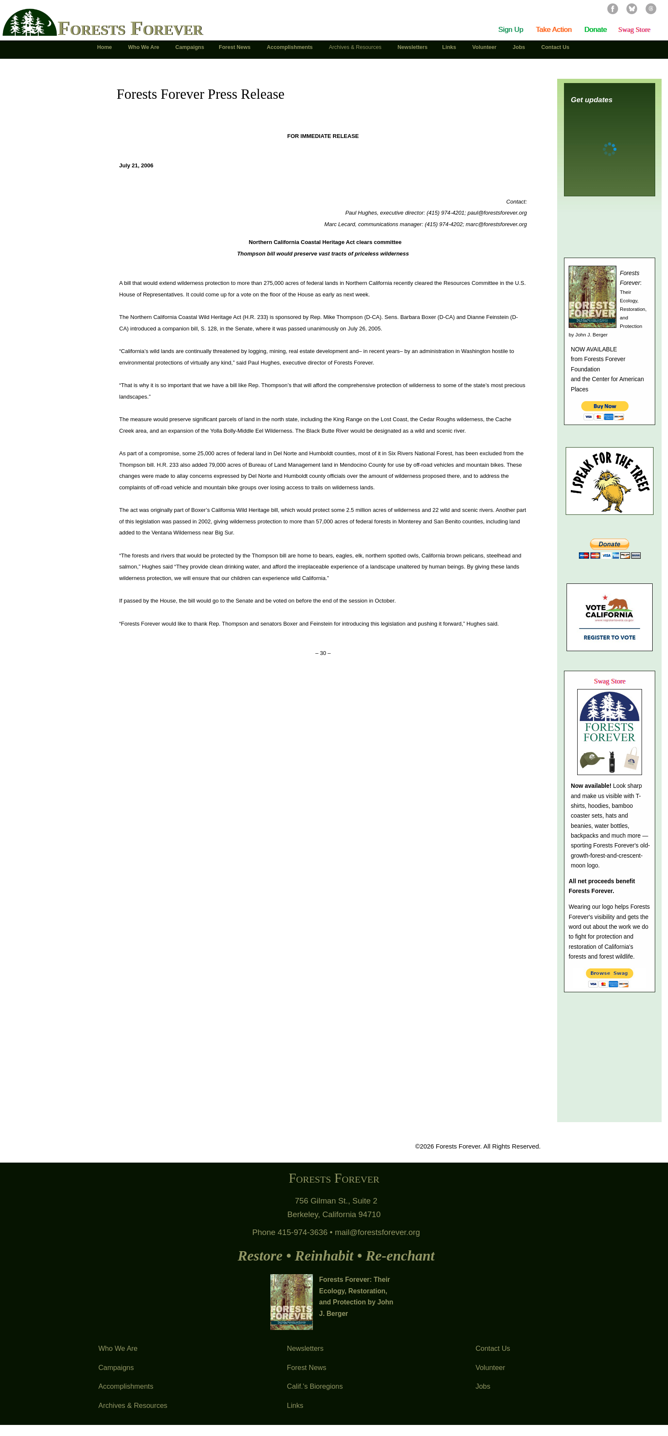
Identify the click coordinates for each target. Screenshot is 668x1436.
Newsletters (305, 1348)
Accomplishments (125, 1386)
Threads (651, 8)
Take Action (554, 29)
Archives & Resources (133, 1405)
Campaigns (116, 1367)
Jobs (482, 1386)
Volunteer (490, 1367)
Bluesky (631, 8)
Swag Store (634, 30)
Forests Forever (130, 28)
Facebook (612, 8)
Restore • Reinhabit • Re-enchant (335, 1256)
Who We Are (118, 1348)
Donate (595, 29)
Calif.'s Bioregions (315, 1386)
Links (295, 1405)
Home (105, 47)
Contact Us (492, 1348)
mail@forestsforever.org (377, 1232)
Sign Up (510, 29)
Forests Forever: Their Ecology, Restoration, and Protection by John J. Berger (356, 1296)
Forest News (306, 1367)
